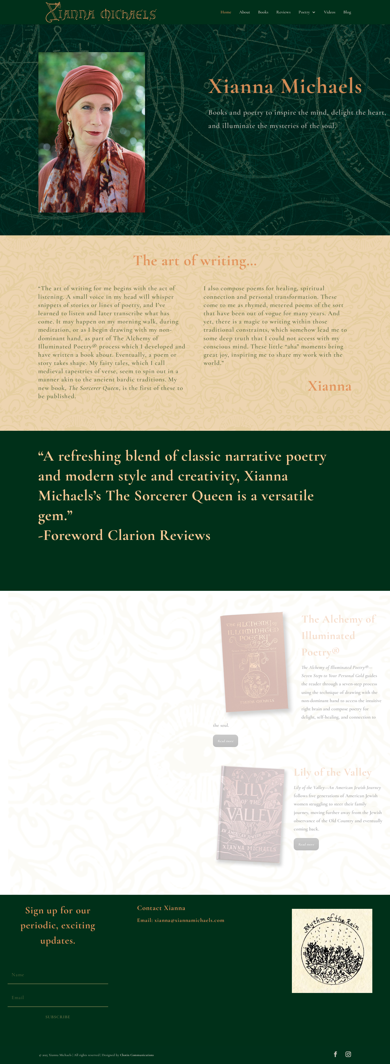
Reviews (283, 12)
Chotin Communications (137, 1055)
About (244, 12)
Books (263, 12)
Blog (347, 12)
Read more (260, 741)
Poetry (304, 12)
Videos (329, 12)
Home (226, 12)
